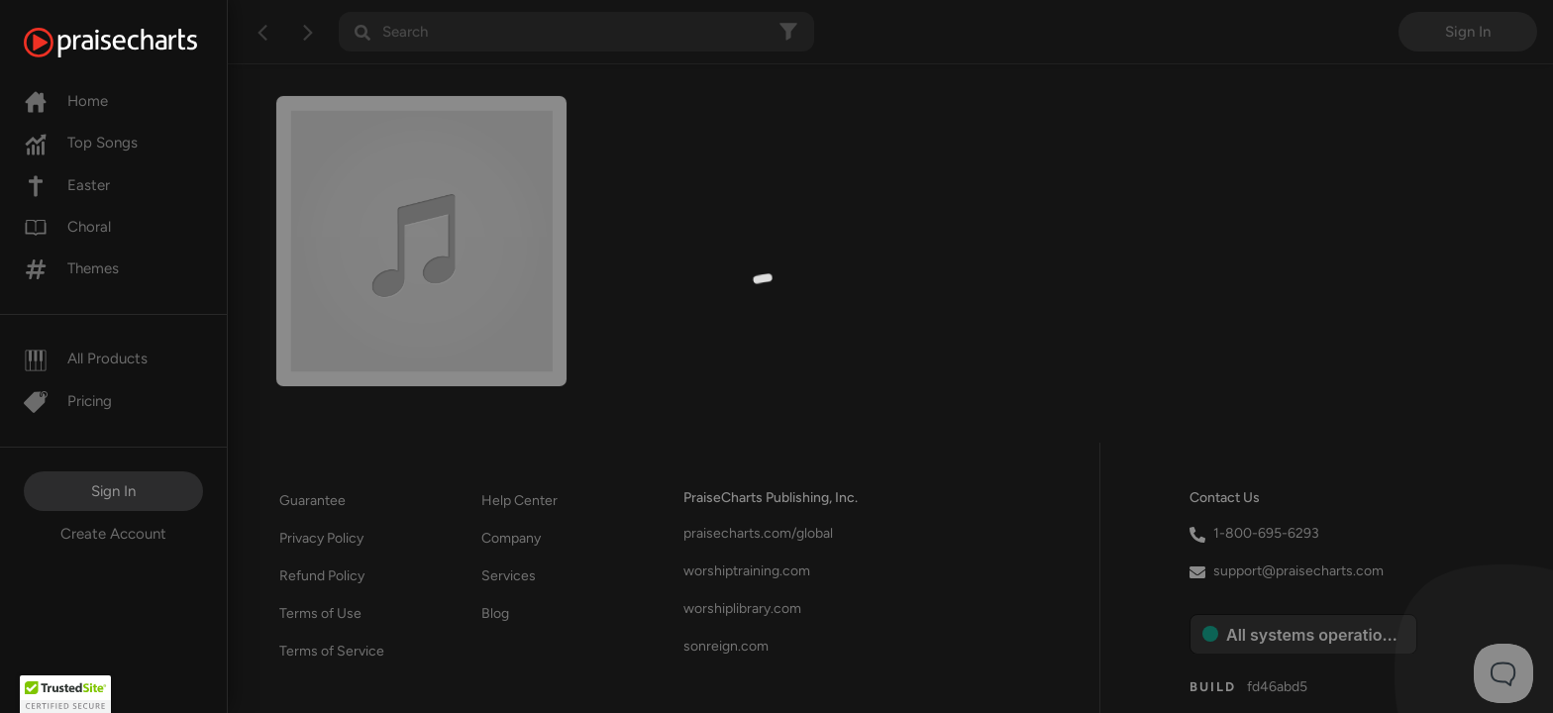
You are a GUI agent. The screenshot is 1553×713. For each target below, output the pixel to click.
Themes (71, 268)
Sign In (113, 491)
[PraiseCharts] (135, 42)
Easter (67, 185)
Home (66, 101)
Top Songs (81, 143)
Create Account (113, 534)
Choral (67, 227)
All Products (86, 358)
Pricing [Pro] (68, 401)
